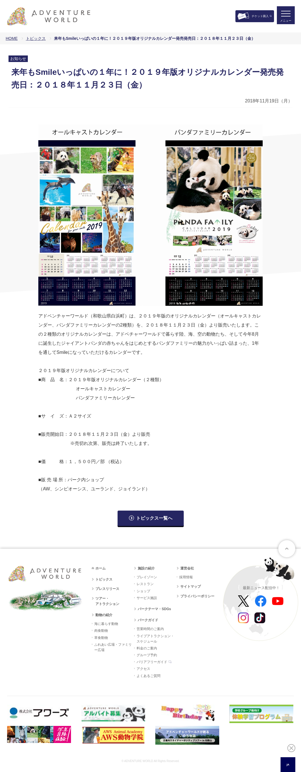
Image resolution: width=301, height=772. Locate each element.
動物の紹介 (103, 615)
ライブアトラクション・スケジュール (155, 638)
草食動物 (101, 638)
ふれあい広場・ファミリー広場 (113, 647)
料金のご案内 (147, 648)
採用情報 (186, 577)
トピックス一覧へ (154, 518)
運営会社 (187, 568)
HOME (12, 38)
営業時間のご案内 (150, 629)
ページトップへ (286, 548)
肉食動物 (101, 631)
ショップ (143, 591)
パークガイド (148, 620)
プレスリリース (107, 589)
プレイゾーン (147, 577)
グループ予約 (147, 655)
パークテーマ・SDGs (154, 609)
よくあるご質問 (148, 676)
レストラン (145, 584)
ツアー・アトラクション (107, 601)
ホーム (100, 568)
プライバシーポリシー (197, 596)
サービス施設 (147, 598)
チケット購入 (260, 16)
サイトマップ (190, 587)
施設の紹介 (146, 568)
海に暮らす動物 (106, 624)
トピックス (36, 38)
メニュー (285, 21)
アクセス (143, 669)
